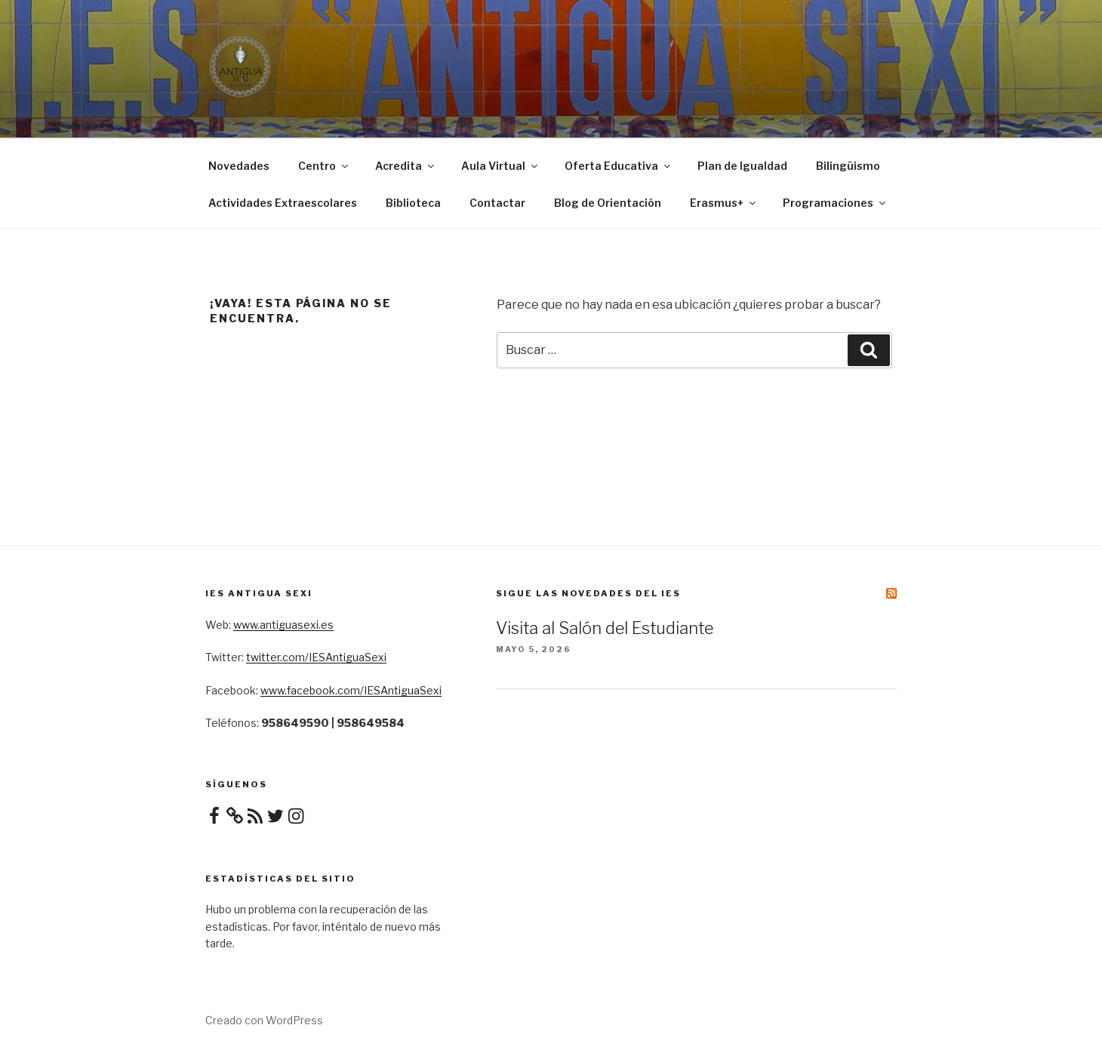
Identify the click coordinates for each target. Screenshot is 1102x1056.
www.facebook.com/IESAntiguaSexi (351, 690)
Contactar (497, 202)
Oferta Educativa (619, 165)
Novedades (238, 165)
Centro (324, 165)
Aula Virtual (500, 165)
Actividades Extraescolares (282, 202)
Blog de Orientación (607, 202)
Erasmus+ (724, 202)
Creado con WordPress (264, 1020)
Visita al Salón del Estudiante (604, 628)
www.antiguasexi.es (283, 624)
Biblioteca (413, 202)
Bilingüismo (848, 165)
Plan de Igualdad (742, 165)
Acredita (405, 165)
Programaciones (835, 202)
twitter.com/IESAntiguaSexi (316, 657)
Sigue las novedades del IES (588, 593)
